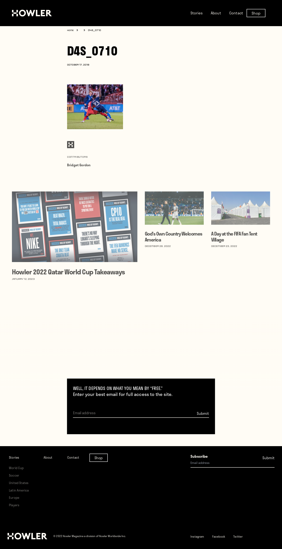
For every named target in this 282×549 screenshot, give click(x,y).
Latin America (20, 490)
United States (20, 482)
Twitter (245, 536)
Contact (236, 13)
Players (15, 505)
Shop (256, 13)
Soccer (15, 475)
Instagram (198, 536)
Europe (15, 497)
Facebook (223, 536)
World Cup (17, 467)
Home (71, 30)
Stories (196, 13)
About (216, 13)
